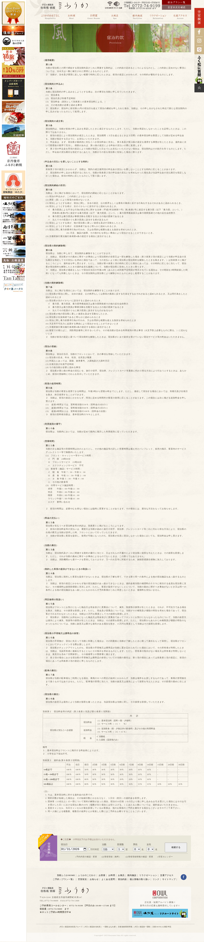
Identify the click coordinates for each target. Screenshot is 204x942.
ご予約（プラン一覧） (64, 880)
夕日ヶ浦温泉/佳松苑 (92, 927)
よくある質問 (108, 880)
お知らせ (94, 880)
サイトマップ (169, 880)
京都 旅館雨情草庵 (125, 927)
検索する (175, 847)
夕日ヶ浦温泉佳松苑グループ (70, 927)
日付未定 (93, 850)
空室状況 (82, 880)
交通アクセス (167, 876)
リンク (156, 880)
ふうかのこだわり (87, 876)
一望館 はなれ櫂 (109, 927)
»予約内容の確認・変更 (86, 857)
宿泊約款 (122, 880)
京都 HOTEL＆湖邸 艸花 (161, 927)
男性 (135, 844)
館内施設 (131, 876)
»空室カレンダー (165, 857)
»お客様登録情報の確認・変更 (139, 857)
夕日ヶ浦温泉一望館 (142, 927)
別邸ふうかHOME (66, 876)
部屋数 (120, 844)
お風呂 (121, 876)
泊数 (104, 844)
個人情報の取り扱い (140, 880)
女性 (149, 844)
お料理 (111, 876)
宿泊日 (64, 844)
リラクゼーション (148, 876)
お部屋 (102, 876)
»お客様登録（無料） (111, 857)
